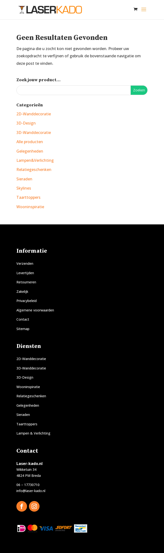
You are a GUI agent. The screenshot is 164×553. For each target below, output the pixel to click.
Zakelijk (22, 291)
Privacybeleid (26, 300)
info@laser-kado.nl (30, 490)
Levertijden (25, 273)
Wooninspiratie (30, 206)
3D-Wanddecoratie (33, 132)
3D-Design (26, 123)
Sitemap (22, 328)
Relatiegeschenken (33, 169)
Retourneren (26, 282)
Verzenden (24, 263)
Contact (22, 319)
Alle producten (29, 141)
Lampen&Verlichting (35, 160)
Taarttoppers (28, 197)
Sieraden (24, 179)
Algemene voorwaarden (35, 310)
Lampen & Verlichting (33, 433)
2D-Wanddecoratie (33, 114)
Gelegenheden (29, 151)
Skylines (23, 188)
